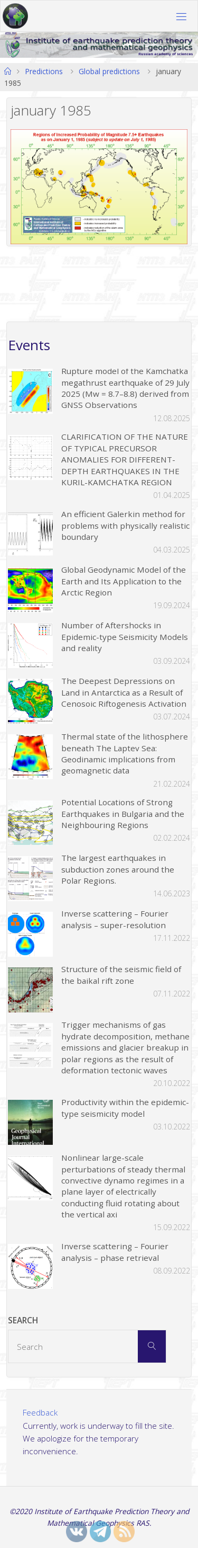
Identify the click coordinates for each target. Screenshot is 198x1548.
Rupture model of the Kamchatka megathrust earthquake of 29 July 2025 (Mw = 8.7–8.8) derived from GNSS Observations (125, 388)
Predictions (44, 71)
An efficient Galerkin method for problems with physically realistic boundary (125, 525)
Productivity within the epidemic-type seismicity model (125, 1107)
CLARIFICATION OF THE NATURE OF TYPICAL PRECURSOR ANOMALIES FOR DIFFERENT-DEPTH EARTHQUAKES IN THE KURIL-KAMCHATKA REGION (124, 459)
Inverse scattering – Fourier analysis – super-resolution (114, 919)
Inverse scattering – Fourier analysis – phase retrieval (114, 1251)
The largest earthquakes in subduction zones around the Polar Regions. (117, 869)
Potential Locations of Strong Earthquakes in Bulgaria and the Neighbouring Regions (122, 813)
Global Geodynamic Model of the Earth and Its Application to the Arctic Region (123, 581)
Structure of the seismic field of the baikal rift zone (121, 974)
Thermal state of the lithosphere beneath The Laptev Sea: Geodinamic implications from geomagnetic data (124, 753)
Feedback (40, 1412)
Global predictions (109, 71)
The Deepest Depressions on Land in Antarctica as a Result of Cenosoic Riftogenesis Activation (123, 692)
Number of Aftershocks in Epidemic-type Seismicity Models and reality (124, 636)
